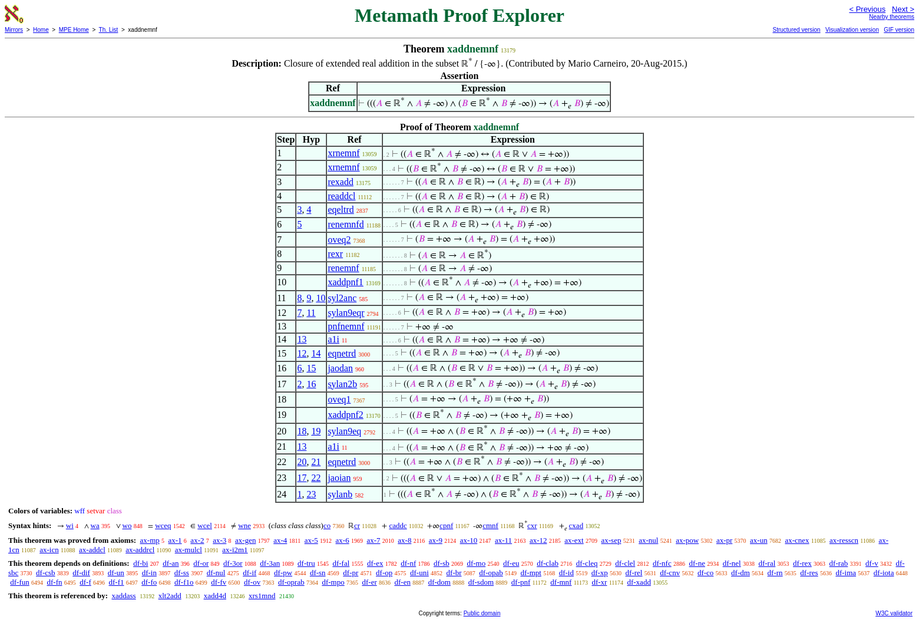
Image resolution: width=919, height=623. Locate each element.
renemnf (343, 268)
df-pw (283, 572)
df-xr (599, 582)
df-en (402, 582)
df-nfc (662, 563)
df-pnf (521, 582)
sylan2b (342, 384)
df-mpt (530, 572)
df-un (116, 572)
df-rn (775, 572)
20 (301, 462)
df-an (170, 563)
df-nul (216, 572)
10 (320, 298)
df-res (809, 572)
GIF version (899, 30)
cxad (576, 525)
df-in (149, 572)
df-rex (802, 563)
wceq (163, 525)
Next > (903, 9)
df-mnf (560, 582)
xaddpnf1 (345, 282)
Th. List (108, 30)
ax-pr (724, 540)
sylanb (340, 494)
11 (310, 313)
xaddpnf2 (345, 415)
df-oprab (291, 582)
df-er (369, 582)
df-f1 (116, 582)
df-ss (181, 572)
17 (301, 478)
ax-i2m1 (234, 549)
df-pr (350, 572)
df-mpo (333, 582)
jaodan (340, 368)
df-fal (340, 563)
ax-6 (342, 540)
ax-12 (538, 540)
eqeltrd (340, 210)
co (326, 525)
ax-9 (435, 540)
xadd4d (215, 595)
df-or (201, 563)
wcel (204, 525)
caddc (397, 525)
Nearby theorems (891, 17)
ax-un (759, 540)
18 (301, 431)
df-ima (845, 572)
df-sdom (481, 582)
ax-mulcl (188, 549)
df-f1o (184, 582)
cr (357, 525)
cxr (532, 525)
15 (311, 368)
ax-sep (611, 540)
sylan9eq (344, 431)
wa (95, 525)
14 (315, 353)
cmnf (490, 525)
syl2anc (342, 298)
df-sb (441, 563)
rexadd (340, 182)
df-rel (634, 572)
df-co (705, 572)
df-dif (81, 572)
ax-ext (573, 540)
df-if (249, 572)
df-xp (599, 572)
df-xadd (638, 582)
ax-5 (311, 540)
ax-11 (503, 540)
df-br (454, 572)
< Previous (867, 9)
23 (311, 494)
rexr (335, 254)
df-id (566, 572)
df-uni (419, 572)
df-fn (54, 582)
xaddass (123, 595)
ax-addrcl (139, 549)
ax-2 (197, 540)
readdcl (341, 196)
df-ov (252, 582)
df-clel (625, 563)
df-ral (766, 563)
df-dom (439, 582)
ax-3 (219, 540)
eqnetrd (342, 353)
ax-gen (245, 540)
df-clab (547, 563)
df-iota (884, 572)
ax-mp (150, 540)
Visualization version (852, 30)
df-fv (218, 582)
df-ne (697, 563)
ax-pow (687, 540)
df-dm (740, 572)
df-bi (140, 563)
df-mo (476, 563)
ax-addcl (92, 549)
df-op (384, 572)
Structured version (796, 30)
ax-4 (280, 540)
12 (301, 353)
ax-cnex (797, 540)
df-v (871, 563)
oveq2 (339, 240)
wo (127, 525)
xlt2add (169, 595)
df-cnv (670, 572)
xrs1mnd (262, 595)
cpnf (446, 525)
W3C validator (894, 613)
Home (41, 30)
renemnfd (345, 224)
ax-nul (648, 540)
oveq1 (339, 399)
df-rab (838, 563)
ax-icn (48, 549)
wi (70, 525)
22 (315, 478)
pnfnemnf (346, 326)
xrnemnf (343, 153)
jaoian (339, 478)
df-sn (318, 572)
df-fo (149, 582)
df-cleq (587, 563)
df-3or (233, 563)
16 (311, 384)
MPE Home (74, 30)
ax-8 (404, 540)
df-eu (511, 563)
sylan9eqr (346, 313)
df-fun (19, 582)
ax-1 (175, 540)
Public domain (482, 613)
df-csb (45, 572)
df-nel (732, 563)
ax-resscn (843, 540)
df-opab (491, 572)
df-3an (270, 563)
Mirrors (14, 30)
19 (315, 431)
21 (315, 462)
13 (301, 339)
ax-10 (469, 540)
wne (244, 525)
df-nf (408, 563)
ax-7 (373, 540)
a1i (333, 339)
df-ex (375, 563)
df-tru (306, 563)
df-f (85, 582)
